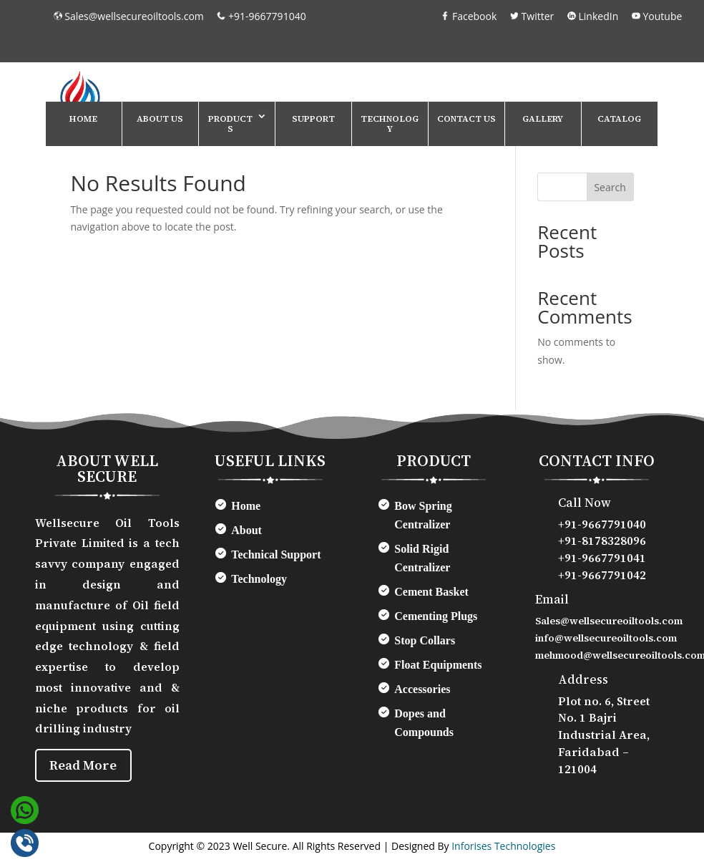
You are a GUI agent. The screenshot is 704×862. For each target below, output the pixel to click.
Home (83, 119)
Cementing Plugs (435, 616)
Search (609, 187)
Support (313, 119)
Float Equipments (437, 665)
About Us (160, 119)
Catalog (619, 119)
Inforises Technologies (503, 849)
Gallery (542, 119)
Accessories (422, 689)
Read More (87, 767)
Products (230, 124)
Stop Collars (424, 640)
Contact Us (466, 119)
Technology (390, 124)
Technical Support (276, 554)
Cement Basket (431, 592)
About (246, 530)
